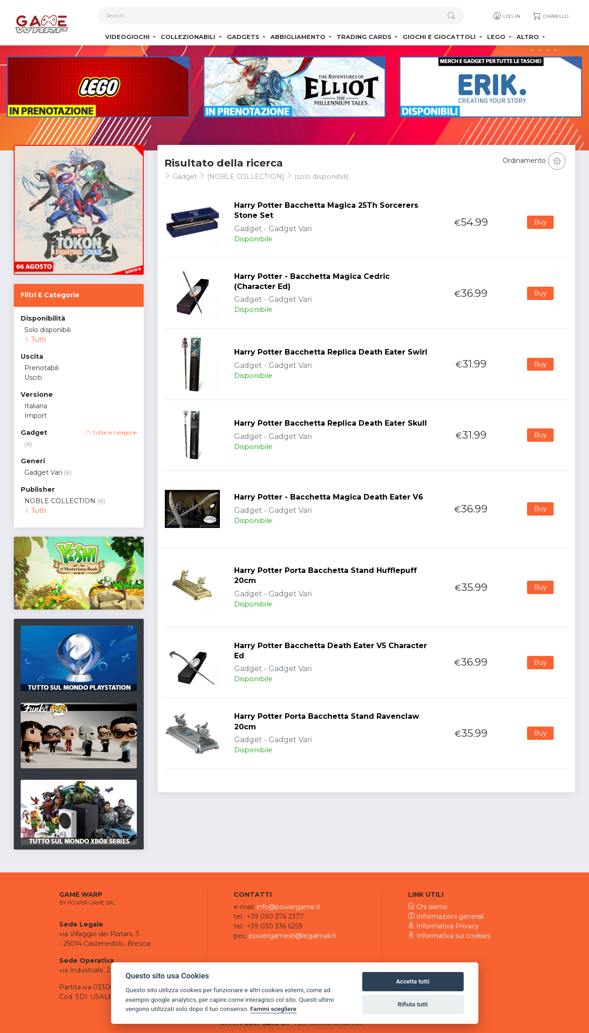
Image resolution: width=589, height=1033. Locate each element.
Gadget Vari (43, 472)
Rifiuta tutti (413, 1004)
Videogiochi (128, 36)
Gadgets (244, 36)
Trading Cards (365, 36)
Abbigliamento (298, 36)
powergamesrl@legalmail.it (292, 936)
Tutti (35, 339)
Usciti (33, 377)
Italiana (35, 406)
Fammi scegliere (273, 1008)
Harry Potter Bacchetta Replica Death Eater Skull (330, 423)
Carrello (550, 16)
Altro (528, 36)
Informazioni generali (446, 916)
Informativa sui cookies (449, 936)
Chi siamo (428, 907)
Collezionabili (189, 36)
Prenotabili (41, 368)
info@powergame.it (288, 907)
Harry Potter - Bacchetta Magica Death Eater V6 (328, 497)
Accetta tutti (413, 981)
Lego (497, 36)
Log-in (506, 16)
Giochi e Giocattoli (440, 36)
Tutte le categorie (111, 432)
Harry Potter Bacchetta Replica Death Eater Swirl (330, 352)
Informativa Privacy (443, 926)
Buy (540, 222)
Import (35, 415)
